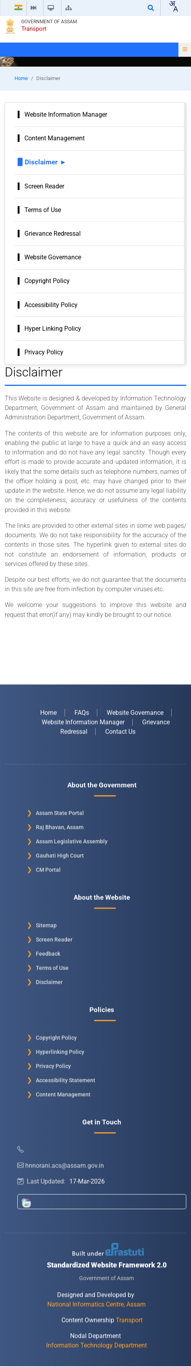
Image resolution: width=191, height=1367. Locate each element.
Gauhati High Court (60, 853)
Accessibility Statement (65, 1078)
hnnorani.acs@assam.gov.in (60, 1163)
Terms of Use (42, 210)
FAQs (81, 710)
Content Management (54, 138)
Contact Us (120, 729)
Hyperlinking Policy (60, 1050)
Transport (33, 28)
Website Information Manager (65, 114)
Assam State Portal (60, 811)
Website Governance (52, 257)
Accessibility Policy (51, 305)
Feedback (48, 951)
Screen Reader (44, 186)
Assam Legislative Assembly (72, 839)
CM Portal (48, 867)
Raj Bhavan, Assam (59, 825)
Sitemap (46, 923)
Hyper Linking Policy (52, 328)
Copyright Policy (47, 281)
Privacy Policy (43, 352)
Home (21, 78)
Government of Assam (49, 21)
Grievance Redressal (52, 233)
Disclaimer (41, 162)
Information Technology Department (96, 1343)
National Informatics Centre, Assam (96, 1302)
